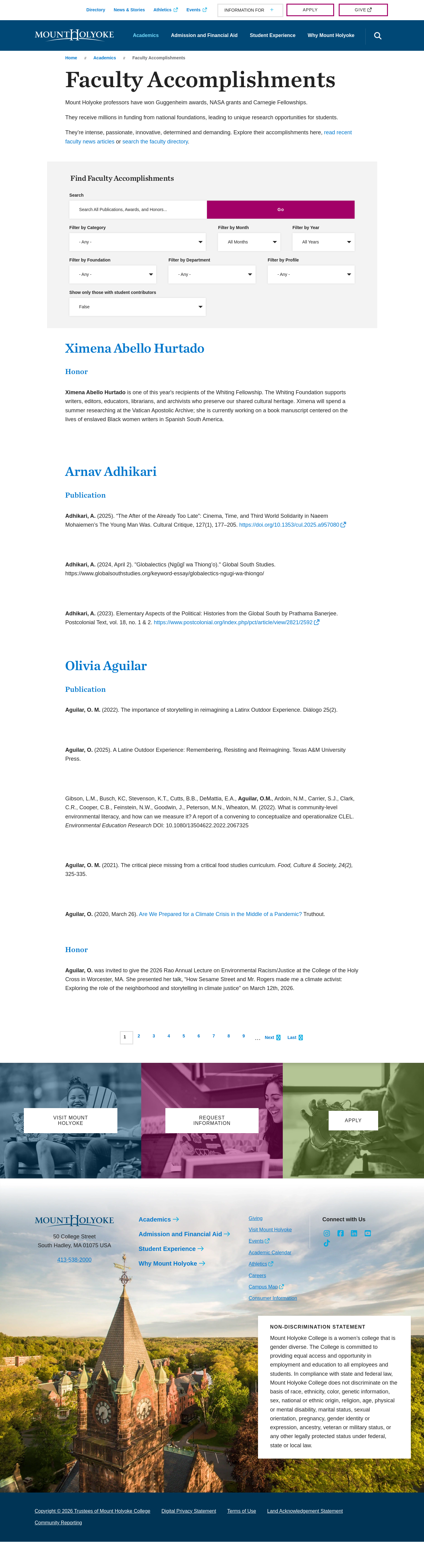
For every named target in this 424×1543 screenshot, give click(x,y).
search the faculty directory (155, 142)
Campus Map (263, 1288)
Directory (96, 9)
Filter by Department (189, 260)
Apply (310, 9)
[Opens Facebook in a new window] (340, 1235)
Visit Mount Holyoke (270, 1230)
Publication (85, 494)
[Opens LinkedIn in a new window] (354, 1235)
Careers (257, 1276)
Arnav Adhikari (111, 471)
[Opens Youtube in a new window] (367, 1235)
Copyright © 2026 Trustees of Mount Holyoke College (92, 1512)
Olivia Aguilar (106, 665)
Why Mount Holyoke (331, 35)
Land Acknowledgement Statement (305, 1512)
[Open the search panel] (378, 36)
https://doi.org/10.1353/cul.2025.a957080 (289, 525)
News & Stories (129, 9)
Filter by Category (87, 227)
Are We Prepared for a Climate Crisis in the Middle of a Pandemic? (220, 914)
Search (76, 195)
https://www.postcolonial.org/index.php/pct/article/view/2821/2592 (233, 622)
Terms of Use (241, 1512)
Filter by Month (233, 227)
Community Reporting (58, 1523)
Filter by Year (306, 227)
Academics (146, 35)
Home (71, 57)
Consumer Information (273, 1299)
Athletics (162, 9)
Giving (255, 1219)
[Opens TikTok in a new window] (326, 1244)
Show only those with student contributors (112, 292)
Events (193, 9)
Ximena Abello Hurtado (135, 348)
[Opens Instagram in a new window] (326, 1235)
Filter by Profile (283, 260)
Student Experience (272, 35)
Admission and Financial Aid (204, 35)
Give (360, 9)
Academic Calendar (270, 1253)
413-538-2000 (74, 1261)
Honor (76, 371)
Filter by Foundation (90, 260)
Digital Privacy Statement (188, 1512)
